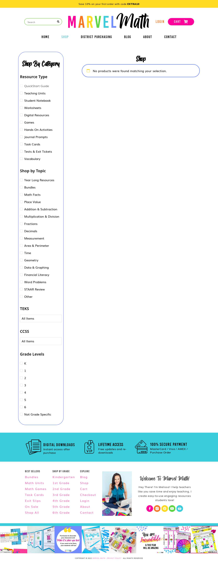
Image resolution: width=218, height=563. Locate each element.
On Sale (31, 506)
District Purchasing (96, 37)
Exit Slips (33, 500)
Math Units (34, 482)
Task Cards (34, 494)
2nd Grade (61, 488)
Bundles (31, 477)
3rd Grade (61, 494)
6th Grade (61, 512)
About (147, 37)
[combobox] (30, 318)
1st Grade (61, 482)
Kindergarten (64, 477)
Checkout (88, 494)
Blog (127, 37)
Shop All (32, 512)
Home (45, 37)
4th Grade (61, 500)
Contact (170, 37)
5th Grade (61, 506)
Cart (84, 488)
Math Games (36, 488)
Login (84, 500)
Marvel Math (98, 558)
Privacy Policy (114, 558)
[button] (4, 4)
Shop (65, 37)
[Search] (58, 21)
